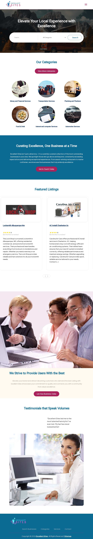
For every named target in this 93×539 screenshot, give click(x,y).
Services (57, 529)
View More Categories (46, 71)
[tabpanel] (23, 233)
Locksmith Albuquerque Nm (16, 225)
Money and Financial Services (20, 101)
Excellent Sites (42, 536)
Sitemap (68, 536)
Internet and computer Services (46, 127)
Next (47, 276)
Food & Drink (20, 127)
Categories (45, 529)
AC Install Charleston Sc (61, 225)
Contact (68, 529)
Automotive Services (73, 127)
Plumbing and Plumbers (73, 101)
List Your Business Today (46, 394)
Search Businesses (29, 529)
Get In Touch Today (46, 169)
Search (75, 37)
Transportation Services (46, 101)
